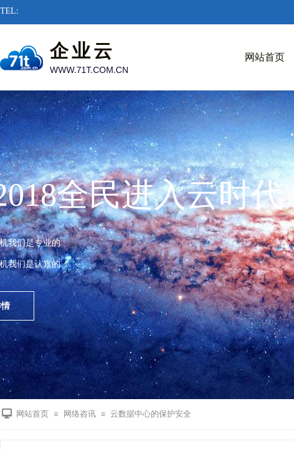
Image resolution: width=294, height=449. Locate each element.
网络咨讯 (80, 413)
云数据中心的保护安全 (150, 413)
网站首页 (32, 413)
